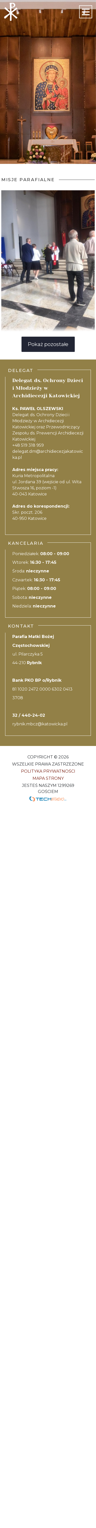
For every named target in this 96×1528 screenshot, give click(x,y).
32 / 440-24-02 (28, 715)
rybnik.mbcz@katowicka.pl (40, 724)
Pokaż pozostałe (48, 344)
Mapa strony (48, 778)
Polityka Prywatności (48, 771)
